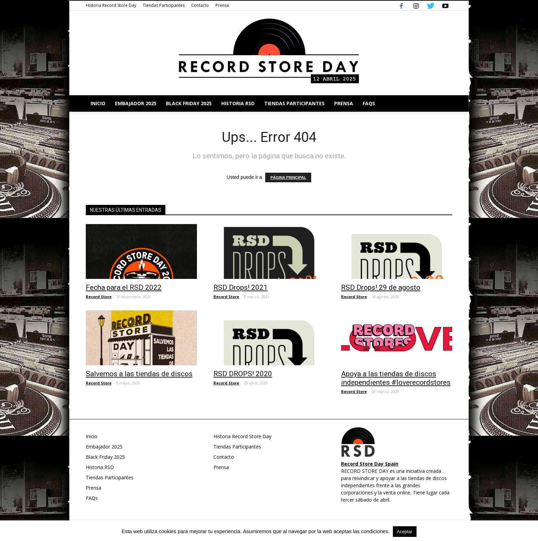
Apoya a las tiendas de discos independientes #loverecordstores (396, 378)
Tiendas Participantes (164, 5)
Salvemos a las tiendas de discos (139, 374)
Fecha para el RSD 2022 (124, 287)
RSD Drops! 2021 (240, 287)
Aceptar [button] (404, 531)
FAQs (369, 103)
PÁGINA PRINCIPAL (288, 177)
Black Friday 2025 (189, 103)
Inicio (98, 103)
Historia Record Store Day (111, 5)
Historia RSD (238, 103)
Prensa (222, 5)
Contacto (200, 5)
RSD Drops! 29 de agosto (380, 287)
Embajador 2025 (135, 103)
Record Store (99, 296)
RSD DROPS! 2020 (242, 374)
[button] (444, 103)
